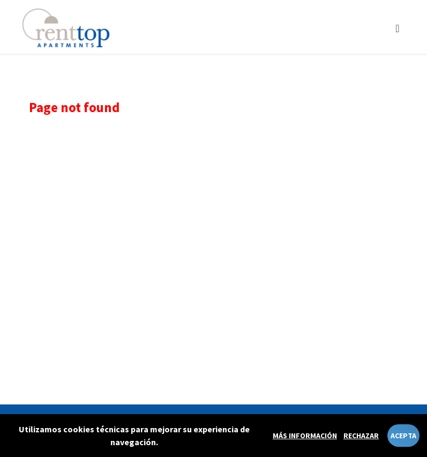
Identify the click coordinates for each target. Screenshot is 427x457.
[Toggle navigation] (397, 28)
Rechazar (361, 435)
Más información (305, 435)
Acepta (403, 435)
